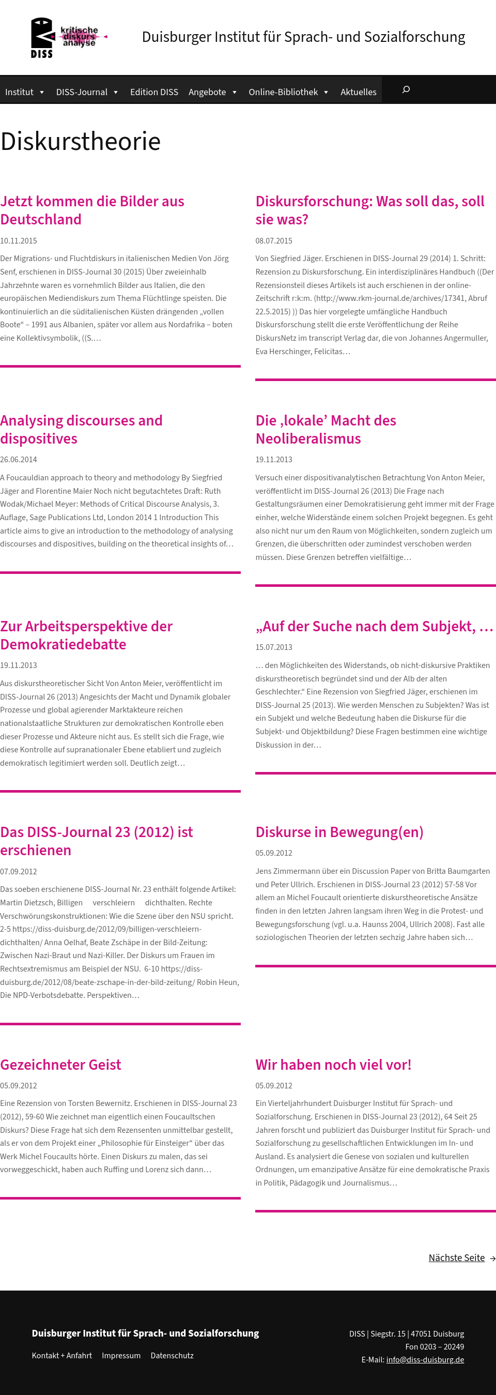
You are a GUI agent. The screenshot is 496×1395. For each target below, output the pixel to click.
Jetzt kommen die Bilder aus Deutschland (92, 211)
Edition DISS (154, 92)
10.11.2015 (18, 241)
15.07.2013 (273, 647)
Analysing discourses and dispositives (81, 430)
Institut (25, 90)
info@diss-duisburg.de (425, 1360)
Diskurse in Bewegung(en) (339, 833)
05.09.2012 (273, 853)
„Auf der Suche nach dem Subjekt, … (374, 627)
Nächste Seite (462, 1258)
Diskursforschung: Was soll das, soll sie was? (370, 211)
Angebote (213, 90)
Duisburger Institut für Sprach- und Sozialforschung (304, 37)
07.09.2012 (18, 871)
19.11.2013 (273, 459)
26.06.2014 (18, 459)
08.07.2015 (273, 241)
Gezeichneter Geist (60, 1065)
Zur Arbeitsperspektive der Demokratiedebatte (86, 636)
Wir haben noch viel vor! (333, 1065)
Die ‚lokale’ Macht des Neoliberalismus (325, 430)
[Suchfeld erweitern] (406, 89)
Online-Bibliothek (290, 90)
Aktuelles (358, 92)
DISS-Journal (88, 90)
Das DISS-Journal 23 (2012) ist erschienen (96, 842)
